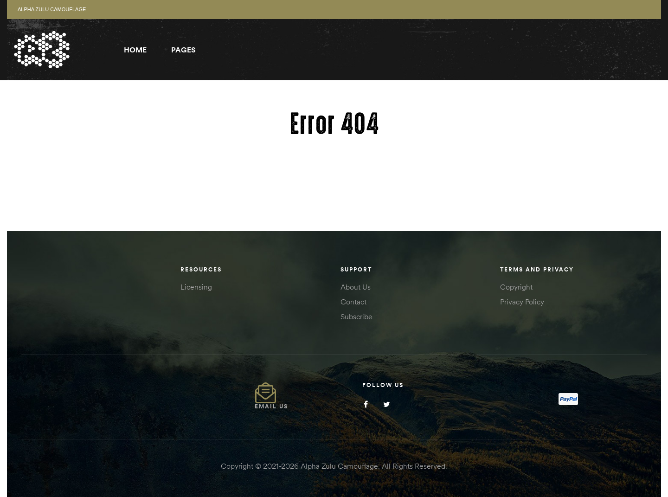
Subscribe (356, 316)
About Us (355, 286)
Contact (353, 301)
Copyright (516, 286)
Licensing (196, 286)
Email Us (271, 406)
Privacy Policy (522, 301)
